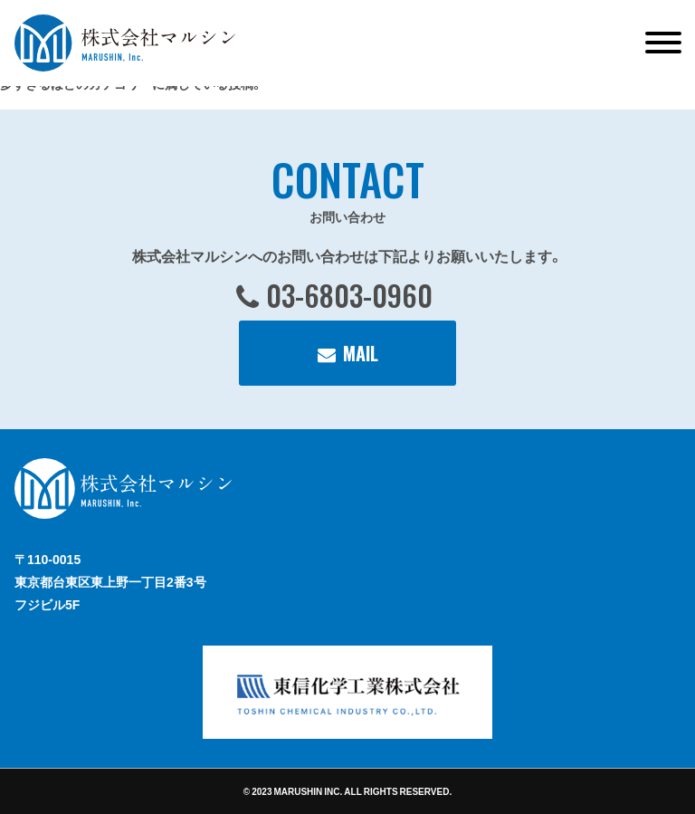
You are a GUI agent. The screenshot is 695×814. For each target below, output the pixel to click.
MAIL (360, 353)
